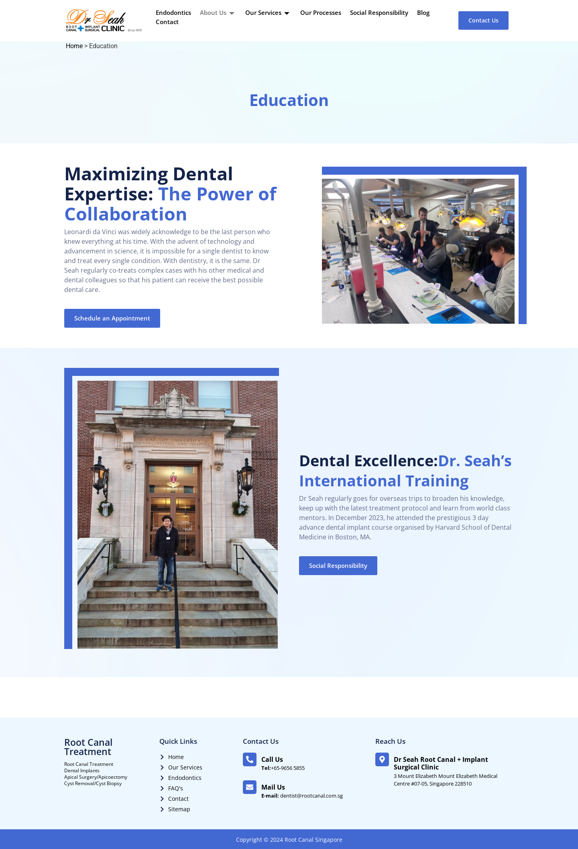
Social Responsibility (379, 12)
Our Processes (320, 12)
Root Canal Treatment (88, 747)
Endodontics (173, 12)
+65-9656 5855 (283, 767)
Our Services (268, 12)
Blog (423, 12)
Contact (167, 22)
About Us (218, 12)
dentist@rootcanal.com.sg (302, 795)
